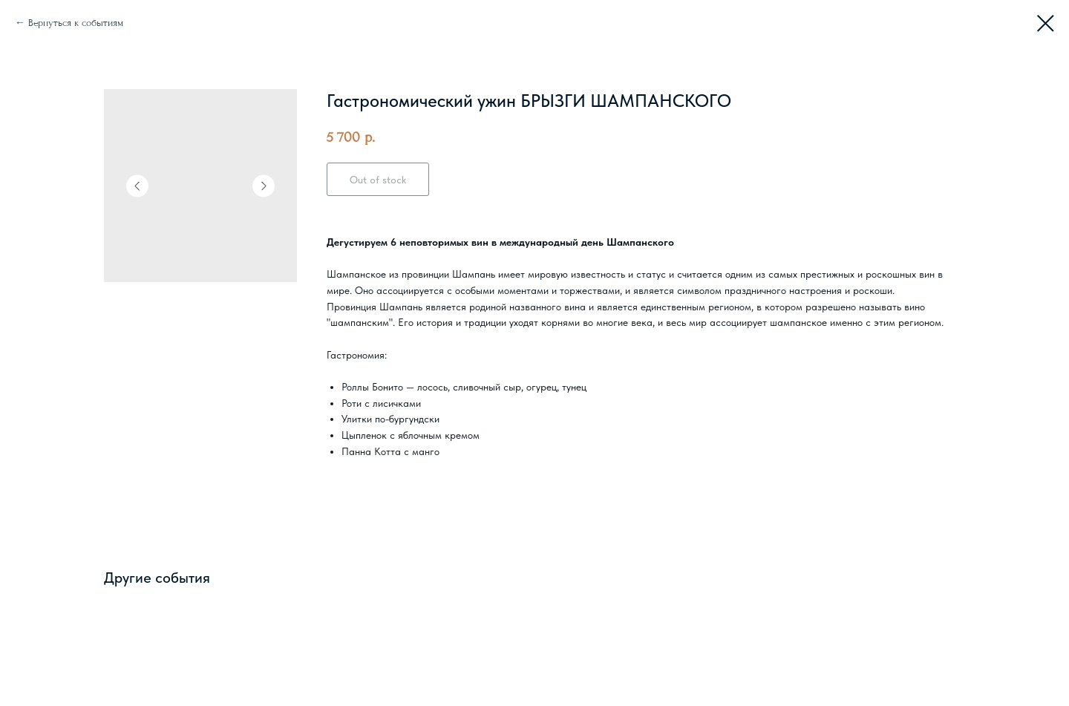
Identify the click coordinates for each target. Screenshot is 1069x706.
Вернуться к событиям (75, 22)
